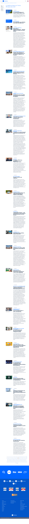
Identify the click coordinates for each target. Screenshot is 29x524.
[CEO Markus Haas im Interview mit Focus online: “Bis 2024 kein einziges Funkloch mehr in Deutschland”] (16, 120)
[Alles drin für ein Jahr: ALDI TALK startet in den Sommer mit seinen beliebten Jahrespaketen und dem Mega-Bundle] (16, 350)
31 (23, 458)
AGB (21, 501)
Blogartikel (2, 7)
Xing (15, 483)
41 (17, 459)
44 (21, 459)
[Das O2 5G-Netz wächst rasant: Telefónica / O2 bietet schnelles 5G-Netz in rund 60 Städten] (16, 429)
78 (17, 463)
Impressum (21, 509)
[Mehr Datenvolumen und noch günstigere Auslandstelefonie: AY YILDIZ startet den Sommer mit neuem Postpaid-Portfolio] (16, 333)
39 (14, 459)
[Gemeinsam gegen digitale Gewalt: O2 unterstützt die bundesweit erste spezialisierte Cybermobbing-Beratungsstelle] (16, 367)
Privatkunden (12, 500)
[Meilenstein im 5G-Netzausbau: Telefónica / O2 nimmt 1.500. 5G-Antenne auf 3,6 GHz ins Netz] (16, 255)
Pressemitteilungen (3, 10)
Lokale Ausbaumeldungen (3, 9)
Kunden (3, 505)
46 (24, 459)
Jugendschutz (22, 507)
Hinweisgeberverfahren (23, 506)
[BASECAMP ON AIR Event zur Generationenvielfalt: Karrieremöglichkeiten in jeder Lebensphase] (16, 316)
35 (9, 459)
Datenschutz (22, 505)
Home (3, 500)
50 (10, 460)
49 (9, 460)
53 (14, 460)
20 (8, 458)
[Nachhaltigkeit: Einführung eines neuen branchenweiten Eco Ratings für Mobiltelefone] (16, 381)
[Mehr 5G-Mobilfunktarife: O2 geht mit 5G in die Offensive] (16, 181)
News (3, 510)
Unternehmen (4, 501)
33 (26, 458)
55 (17, 460)
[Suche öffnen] (26, 1)
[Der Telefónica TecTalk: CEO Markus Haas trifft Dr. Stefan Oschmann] (16, 236)
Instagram (12, 481)
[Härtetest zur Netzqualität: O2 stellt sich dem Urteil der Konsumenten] (16, 446)
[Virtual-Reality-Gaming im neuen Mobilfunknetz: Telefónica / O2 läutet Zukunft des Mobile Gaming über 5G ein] (16, 142)
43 (20, 459)
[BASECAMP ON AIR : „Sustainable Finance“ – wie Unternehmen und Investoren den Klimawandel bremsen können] (16, 219)
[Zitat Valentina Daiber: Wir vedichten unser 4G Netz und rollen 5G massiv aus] (16, 21)
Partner (3, 507)
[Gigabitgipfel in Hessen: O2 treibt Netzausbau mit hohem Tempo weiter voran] (16, 13)
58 (21, 460)
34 (7, 459)
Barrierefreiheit (22, 508)
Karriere (3, 508)
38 (13, 459)
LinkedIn (7, 481)
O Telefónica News (2, 6)
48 (7, 460)
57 (20, 460)
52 (13, 460)
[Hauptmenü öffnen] (1, 1)
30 (22, 458)
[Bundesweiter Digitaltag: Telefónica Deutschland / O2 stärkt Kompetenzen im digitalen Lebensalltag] (16, 199)
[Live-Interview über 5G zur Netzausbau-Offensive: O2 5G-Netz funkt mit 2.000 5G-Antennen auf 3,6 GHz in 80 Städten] (16, 102)
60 (24, 460)
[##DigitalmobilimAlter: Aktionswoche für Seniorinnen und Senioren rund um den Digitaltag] (16, 275)
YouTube (24, 481)
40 (16, 459)
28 (19, 458)
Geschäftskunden (13, 501)
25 (15, 458)
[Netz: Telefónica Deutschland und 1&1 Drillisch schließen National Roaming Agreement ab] (16, 394)
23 (12, 458)
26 (16, 458)
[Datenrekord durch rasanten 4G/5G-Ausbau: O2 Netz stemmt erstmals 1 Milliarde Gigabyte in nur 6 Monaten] (16, 79)
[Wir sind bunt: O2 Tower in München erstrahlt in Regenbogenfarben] (16, 165)
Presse (3, 509)
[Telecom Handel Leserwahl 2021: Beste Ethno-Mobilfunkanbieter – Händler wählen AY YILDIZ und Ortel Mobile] (16, 37)
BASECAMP (22, 500)
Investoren (3, 506)
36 (10, 459)
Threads (18, 481)
